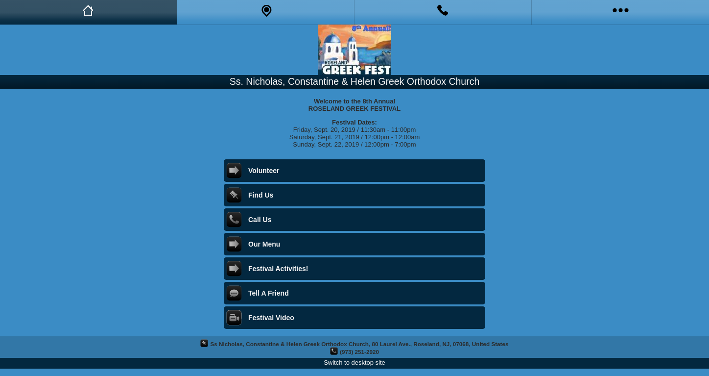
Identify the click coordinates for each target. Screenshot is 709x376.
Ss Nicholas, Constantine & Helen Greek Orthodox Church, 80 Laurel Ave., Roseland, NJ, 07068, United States (359, 344)
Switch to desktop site (354, 362)
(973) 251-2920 (359, 352)
